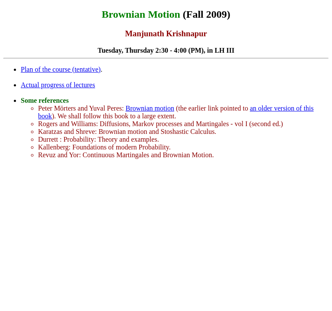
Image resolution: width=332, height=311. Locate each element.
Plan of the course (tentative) (61, 69)
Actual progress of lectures (58, 85)
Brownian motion (149, 108)
